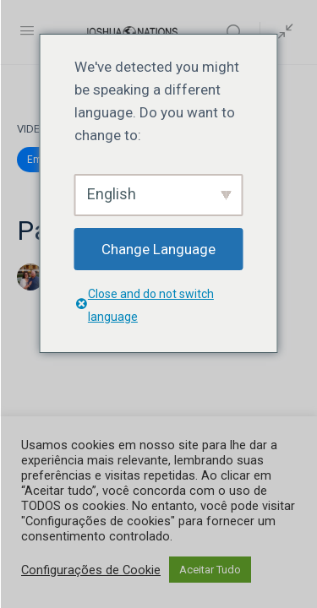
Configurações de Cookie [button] (91, 570)
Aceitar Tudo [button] (210, 569)
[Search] (238, 32)
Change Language (158, 249)
